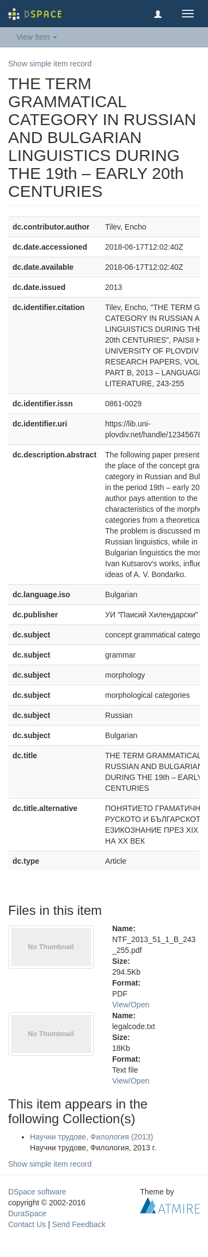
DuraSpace (27, 1213)
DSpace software (37, 1191)
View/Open (130, 1004)
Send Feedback (79, 1224)
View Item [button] (36, 37)
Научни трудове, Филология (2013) (91, 1136)
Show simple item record (49, 63)
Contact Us (27, 1224)
